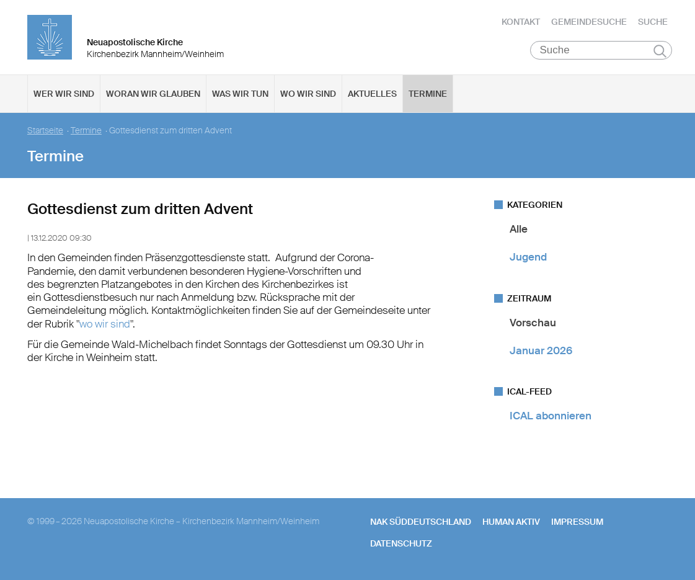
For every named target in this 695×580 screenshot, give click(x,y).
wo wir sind (104, 324)
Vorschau (533, 322)
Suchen (659, 51)
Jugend (528, 257)
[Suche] (601, 50)
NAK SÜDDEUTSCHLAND (420, 521)
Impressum (577, 521)
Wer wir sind (63, 93)
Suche (653, 21)
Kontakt (521, 21)
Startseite (45, 130)
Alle (519, 229)
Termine (428, 93)
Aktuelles (372, 93)
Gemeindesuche (589, 21)
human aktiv (511, 521)
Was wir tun (240, 93)
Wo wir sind (308, 93)
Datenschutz (401, 543)
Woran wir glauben (153, 93)
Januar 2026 (541, 350)
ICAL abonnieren (550, 415)
